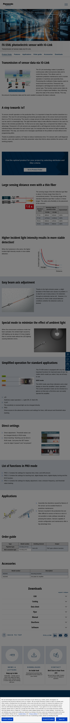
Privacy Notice (33, 713)
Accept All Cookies (48, 719)
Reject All (61, 719)
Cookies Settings (7, 719)
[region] (35, 710)
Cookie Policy (22, 713)
